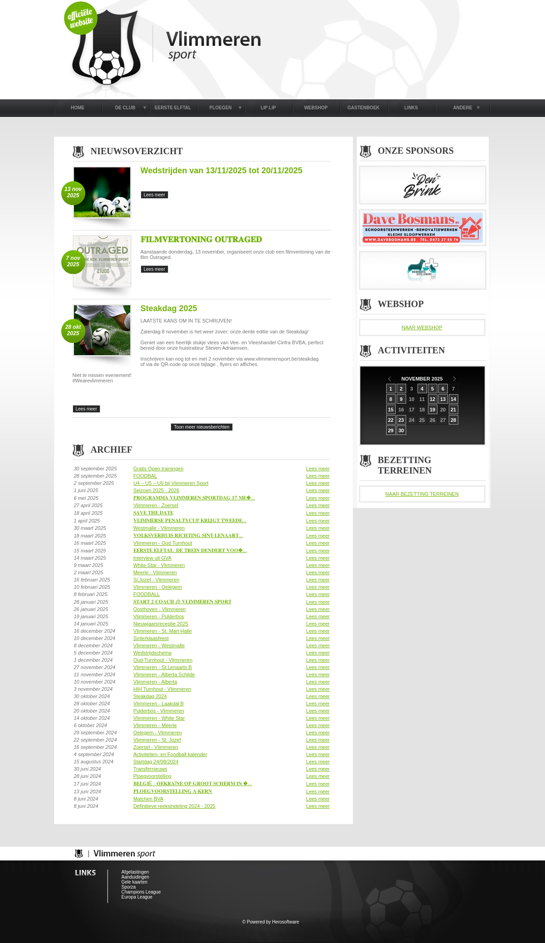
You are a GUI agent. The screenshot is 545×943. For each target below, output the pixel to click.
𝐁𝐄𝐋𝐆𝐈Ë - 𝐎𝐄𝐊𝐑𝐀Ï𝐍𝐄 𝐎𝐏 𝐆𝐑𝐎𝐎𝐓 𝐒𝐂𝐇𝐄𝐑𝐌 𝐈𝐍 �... (192, 783)
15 (390, 409)
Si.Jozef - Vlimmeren (156, 579)
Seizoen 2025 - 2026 (156, 490)
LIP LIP (268, 107)
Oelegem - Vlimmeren (157, 732)
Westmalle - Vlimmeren (159, 528)
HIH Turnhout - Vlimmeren (162, 689)
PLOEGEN (221, 107)
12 (432, 399)
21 (453, 409)
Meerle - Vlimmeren (155, 572)
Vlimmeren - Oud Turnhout (162, 543)
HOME (77, 107)
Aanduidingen (135, 877)
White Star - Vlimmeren (159, 565)
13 (443, 399)
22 (390, 420)
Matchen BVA (148, 798)
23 (401, 420)
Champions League (141, 891)
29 (390, 430)
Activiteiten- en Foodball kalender (170, 754)
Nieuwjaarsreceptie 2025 (160, 623)
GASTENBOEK (364, 107)
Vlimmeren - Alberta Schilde (164, 674)
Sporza (129, 886)
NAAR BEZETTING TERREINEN (422, 494)
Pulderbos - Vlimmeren (158, 710)
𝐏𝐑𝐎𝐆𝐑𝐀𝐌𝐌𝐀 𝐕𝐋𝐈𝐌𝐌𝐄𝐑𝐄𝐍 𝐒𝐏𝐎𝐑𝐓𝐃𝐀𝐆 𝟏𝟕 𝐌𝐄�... (194, 497)
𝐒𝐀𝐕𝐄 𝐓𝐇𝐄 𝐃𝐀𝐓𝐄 (153, 512)
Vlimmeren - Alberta (155, 681)
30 (401, 430)
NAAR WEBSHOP (422, 327)
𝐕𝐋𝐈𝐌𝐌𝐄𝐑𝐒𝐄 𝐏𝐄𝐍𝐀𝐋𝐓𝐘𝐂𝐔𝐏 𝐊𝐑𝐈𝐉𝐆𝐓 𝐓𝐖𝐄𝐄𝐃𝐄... (189, 520)
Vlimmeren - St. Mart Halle (162, 631)
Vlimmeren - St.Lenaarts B (162, 667)
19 (432, 409)
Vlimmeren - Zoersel (155, 505)
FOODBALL (146, 594)
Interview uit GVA (152, 558)
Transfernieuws (150, 769)
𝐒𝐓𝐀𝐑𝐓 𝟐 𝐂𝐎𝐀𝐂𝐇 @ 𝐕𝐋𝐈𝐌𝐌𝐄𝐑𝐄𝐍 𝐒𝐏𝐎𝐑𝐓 (182, 601)
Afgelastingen (135, 872)
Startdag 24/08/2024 (156, 761)
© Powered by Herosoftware (270, 921)
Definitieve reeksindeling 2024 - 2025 (174, 806)
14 (453, 399)
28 (453, 420)
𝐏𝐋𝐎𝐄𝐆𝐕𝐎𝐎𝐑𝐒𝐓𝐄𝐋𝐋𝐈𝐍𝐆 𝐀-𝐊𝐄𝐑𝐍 (172, 791)
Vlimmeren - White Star (159, 718)
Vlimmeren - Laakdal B (158, 703)
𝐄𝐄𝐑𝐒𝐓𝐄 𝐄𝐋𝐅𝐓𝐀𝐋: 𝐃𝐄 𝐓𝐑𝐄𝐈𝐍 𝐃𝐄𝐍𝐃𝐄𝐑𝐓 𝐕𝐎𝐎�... (190, 550)
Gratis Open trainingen (158, 468)
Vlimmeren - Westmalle (159, 645)
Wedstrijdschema (152, 652)
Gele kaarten (134, 881)
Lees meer (318, 468)
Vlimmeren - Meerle (155, 725)
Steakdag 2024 (150, 696)
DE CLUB (125, 107)
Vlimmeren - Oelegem (157, 587)
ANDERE (462, 107)
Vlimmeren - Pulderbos (158, 616)
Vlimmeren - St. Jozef (157, 740)
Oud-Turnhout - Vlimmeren (162, 660)
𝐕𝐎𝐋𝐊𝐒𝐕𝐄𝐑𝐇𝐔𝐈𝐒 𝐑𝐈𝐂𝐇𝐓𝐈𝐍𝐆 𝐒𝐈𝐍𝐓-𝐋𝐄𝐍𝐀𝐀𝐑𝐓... (188, 535)
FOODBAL (145, 476)
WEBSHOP (316, 107)
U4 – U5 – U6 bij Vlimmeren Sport (171, 483)
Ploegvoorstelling (152, 776)
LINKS (411, 107)
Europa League (137, 896)
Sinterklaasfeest (151, 638)
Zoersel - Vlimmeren (155, 747)
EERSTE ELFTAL (173, 107)
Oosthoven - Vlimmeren (159, 609)
